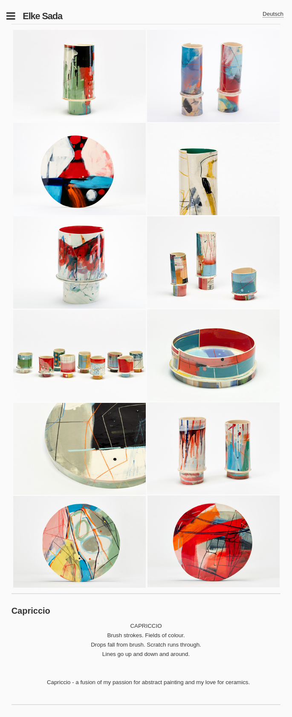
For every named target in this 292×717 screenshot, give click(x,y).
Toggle (15, 16)
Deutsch (273, 14)
